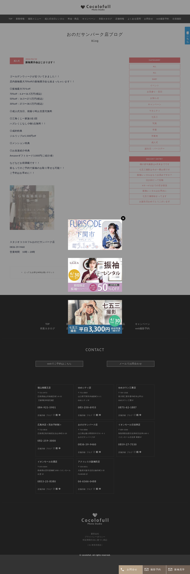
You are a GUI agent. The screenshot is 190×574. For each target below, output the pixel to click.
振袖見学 (179, 569)
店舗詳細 (41, 489)
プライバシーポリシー (95, 537)
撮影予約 (156, 569)
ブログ (49, 489)
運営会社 (95, 534)
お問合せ (132, 569)
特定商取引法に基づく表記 (95, 540)
